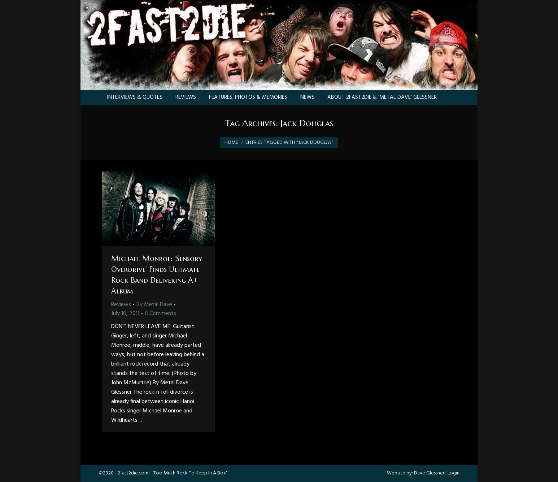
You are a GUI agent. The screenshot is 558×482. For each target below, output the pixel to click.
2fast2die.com (133, 473)
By (154, 304)
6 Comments (160, 313)
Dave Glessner (429, 473)
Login (453, 473)
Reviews (121, 304)
